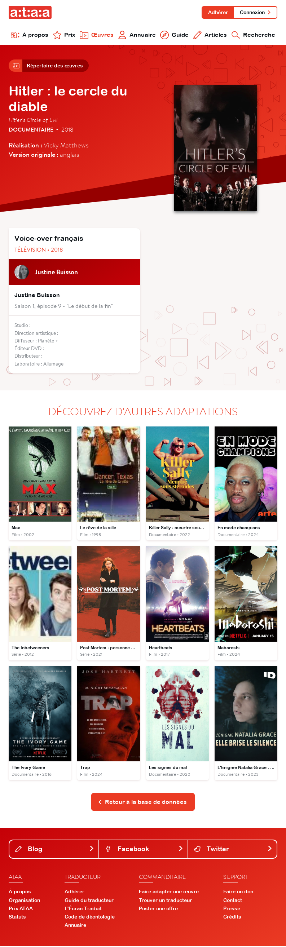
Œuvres (97, 35)
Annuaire (137, 35)
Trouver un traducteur (165, 901)
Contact (232, 901)
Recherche (253, 35)
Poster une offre (158, 909)
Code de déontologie (90, 917)
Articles (210, 35)
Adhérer (218, 12)
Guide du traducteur (89, 901)
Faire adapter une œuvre (169, 892)
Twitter (233, 849)
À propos (29, 35)
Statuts (17, 917)
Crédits (232, 917)
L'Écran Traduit (83, 909)
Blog (54, 849)
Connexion (255, 12)
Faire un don (238, 892)
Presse (231, 909)
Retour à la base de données (142, 802)
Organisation (24, 901)
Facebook (144, 849)
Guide (174, 35)
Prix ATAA (21, 909)
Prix (64, 35)
